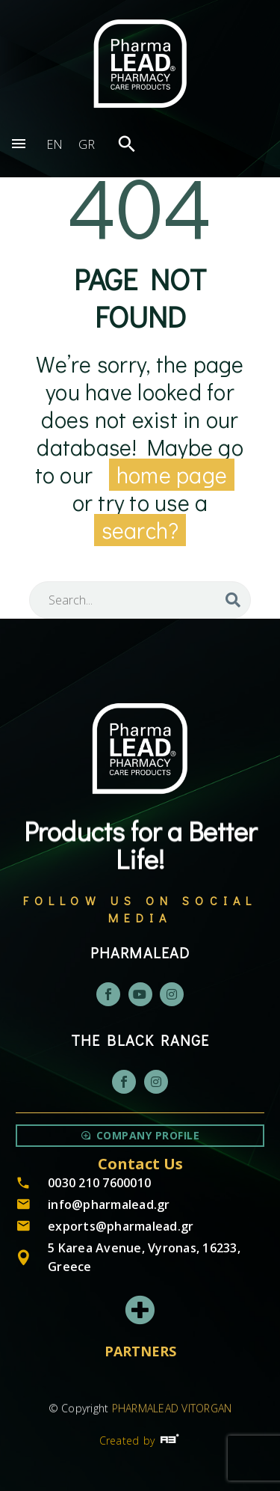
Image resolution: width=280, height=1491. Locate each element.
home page (171, 474)
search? (140, 530)
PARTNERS (140, 1351)
